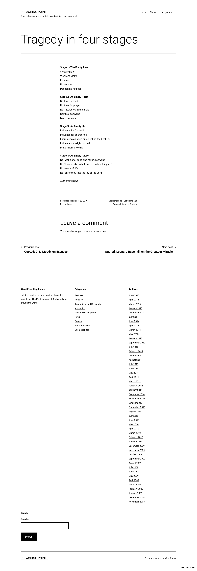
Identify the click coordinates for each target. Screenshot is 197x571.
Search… (25, 519)
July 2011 (133, 364)
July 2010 (133, 415)
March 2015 (135, 304)
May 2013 (134, 334)
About (153, 12)
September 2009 (137, 458)
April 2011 (134, 377)
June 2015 (134, 295)
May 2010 (134, 424)
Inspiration (80, 308)
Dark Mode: (188, 567)
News (77, 317)
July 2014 (133, 317)
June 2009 (134, 471)
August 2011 (135, 360)
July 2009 (133, 467)
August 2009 (135, 463)
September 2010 (137, 407)
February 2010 (136, 437)
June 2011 (134, 368)
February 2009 (136, 489)
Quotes (78, 321)
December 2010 (137, 394)
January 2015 (135, 308)
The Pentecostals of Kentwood (47, 299)
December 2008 (137, 497)
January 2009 (135, 493)
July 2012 (133, 347)
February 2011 (136, 385)
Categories (166, 12)
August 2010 (135, 411)
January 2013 (135, 338)
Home (143, 12)
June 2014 (134, 321)
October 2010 (135, 403)
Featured (79, 295)
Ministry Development (85, 312)
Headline (79, 299)
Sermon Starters (129, 204)
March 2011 (135, 381)
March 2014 (135, 329)
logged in (80, 231)
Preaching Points (34, 12)
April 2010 (134, 428)
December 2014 (137, 312)
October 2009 (135, 454)
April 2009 (134, 480)
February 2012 (136, 351)
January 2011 (135, 390)
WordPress (170, 558)
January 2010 (135, 441)
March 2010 (135, 433)
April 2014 (134, 325)
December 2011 (137, 355)
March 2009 (135, 484)
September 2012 (137, 342)
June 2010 (134, 420)
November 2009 (137, 450)
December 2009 (137, 446)
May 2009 (134, 476)
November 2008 (137, 501)
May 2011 (134, 372)
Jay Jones (67, 204)
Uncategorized (82, 329)
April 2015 (134, 299)
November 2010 (137, 398)
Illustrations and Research (88, 304)
